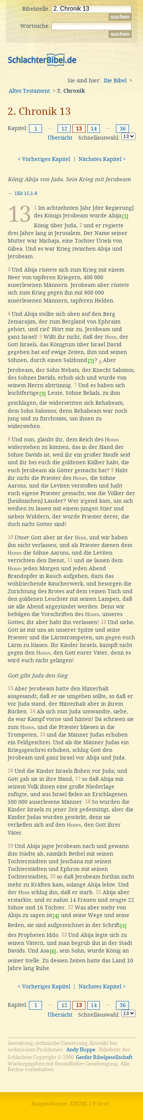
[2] (91, 361)
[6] (53, 951)
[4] (56, 916)
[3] (42, 394)
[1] (125, 216)
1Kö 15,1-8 (25, 193)
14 (94, 129)
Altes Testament (29, 91)
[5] (123, 926)
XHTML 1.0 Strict (89, 1104)
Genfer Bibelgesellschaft (104, 1057)
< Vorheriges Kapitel (44, 159)
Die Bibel (115, 80)
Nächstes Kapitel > (102, 159)
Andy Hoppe (80, 1049)
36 (123, 129)
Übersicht (60, 138)
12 (64, 129)
